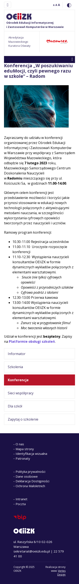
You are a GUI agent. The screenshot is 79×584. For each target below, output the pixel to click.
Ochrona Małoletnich (30, 486)
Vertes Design (61, 572)
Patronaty (23, 458)
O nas (20, 444)
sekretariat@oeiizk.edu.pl (31, 551)
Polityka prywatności (30, 471)
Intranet (21, 499)
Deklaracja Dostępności (32, 481)
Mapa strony (25, 449)
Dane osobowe (27, 476)
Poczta (21, 504)
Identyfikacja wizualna (31, 453)
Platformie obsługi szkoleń (32, 341)
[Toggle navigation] (7, 5)
